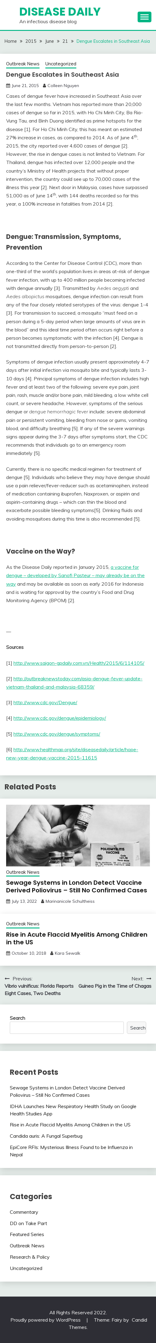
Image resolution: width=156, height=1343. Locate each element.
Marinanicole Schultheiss (70, 901)
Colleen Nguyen (63, 85)
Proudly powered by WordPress (46, 1320)
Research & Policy (30, 1257)
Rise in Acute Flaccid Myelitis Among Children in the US (76, 938)
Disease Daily (60, 12)
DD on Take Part (28, 1223)
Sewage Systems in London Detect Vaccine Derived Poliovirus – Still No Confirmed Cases (76, 886)
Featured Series (27, 1234)
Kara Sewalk (67, 953)
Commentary (24, 1212)
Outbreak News (23, 64)
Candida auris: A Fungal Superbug (46, 1136)
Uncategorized (60, 64)
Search (17, 1018)
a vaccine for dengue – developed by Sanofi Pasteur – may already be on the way (75, 575)
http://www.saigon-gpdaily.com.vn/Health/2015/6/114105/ (78, 663)
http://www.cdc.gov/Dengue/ (45, 702)
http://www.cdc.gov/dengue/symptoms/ (56, 734)
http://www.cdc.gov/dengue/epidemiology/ (59, 718)
